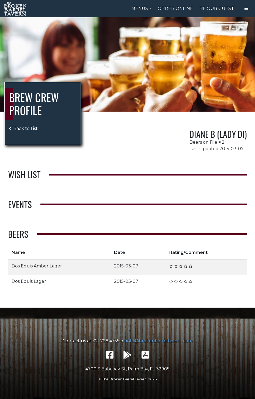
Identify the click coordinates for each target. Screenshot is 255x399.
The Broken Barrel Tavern (16, 8)
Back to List (23, 128)
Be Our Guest (216, 8)
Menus (139, 8)
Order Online (175, 8)
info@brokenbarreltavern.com (159, 340)
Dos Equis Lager (29, 281)
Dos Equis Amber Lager (37, 266)
